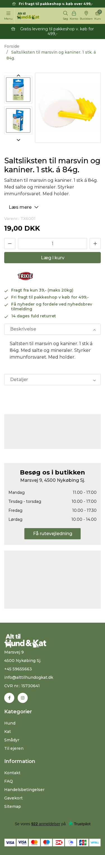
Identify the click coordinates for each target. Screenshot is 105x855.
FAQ (8, 781)
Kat (7, 731)
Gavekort (13, 798)
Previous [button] (18, 75)
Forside (11, 46)
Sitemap (12, 806)
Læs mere (24, 207)
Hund (9, 723)
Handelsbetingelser (24, 789)
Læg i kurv (52, 257)
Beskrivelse (23, 329)
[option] (18, 106)
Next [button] (18, 140)
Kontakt (12, 772)
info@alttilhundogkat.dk (28, 677)
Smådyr (11, 739)
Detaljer (19, 379)
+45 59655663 (18, 668)
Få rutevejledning (52, 533)
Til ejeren (14, 748)
